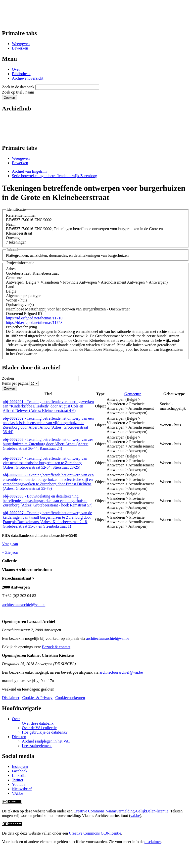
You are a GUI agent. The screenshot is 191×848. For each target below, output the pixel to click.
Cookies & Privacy (37, 698)
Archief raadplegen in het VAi (46, 741)
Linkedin (19, 775)
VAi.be (17, 793)
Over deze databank (37, 723)
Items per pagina (15, 383)
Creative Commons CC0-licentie (95, 833)
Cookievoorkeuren (70, 698)
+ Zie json (10, 552)
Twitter (17, 780)
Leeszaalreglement (37, 746)
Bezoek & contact (56, 647)
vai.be (135, 815)
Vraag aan (10, 544)
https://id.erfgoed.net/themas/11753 (34, 322)
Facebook (19, 771)
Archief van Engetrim (29, 171)
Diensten (19, 737)
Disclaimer (10, 698)
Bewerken (20, 48)
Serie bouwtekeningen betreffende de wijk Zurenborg (54, 176)
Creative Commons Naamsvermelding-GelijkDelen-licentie (121, 811)
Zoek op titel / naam (18, 92)
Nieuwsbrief (22, 789)
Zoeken (8, 378)
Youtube (18, 784)
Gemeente (132, 394)
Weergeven (21, 44)
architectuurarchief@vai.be (23, 604)
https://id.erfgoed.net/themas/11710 (34, 318)
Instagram (20, 766)
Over (16, 69)
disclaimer (152, 842)
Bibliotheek (21, 74)
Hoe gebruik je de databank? (44, 732)
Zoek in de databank (18, 87)
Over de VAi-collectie (39, 728)
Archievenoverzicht (27, 78)
